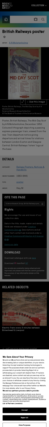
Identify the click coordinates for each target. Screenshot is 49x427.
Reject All (24, 419)
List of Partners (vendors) (12, 405)
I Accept (24, 412)
